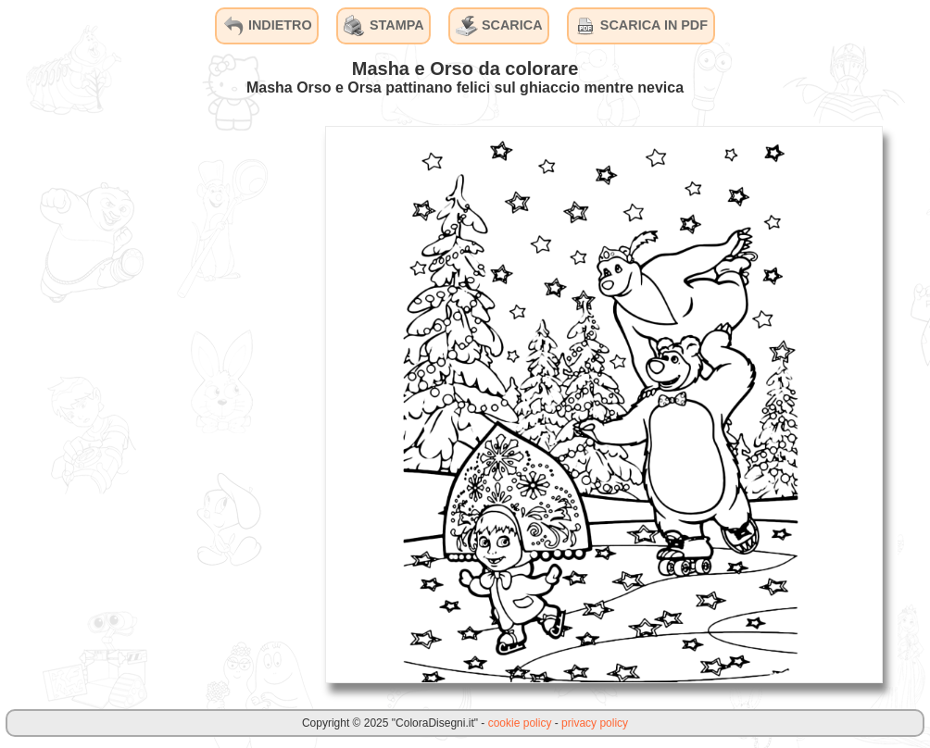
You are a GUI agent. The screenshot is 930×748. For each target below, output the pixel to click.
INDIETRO (267, 26)
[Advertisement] (171, 403)
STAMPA (384, 26)
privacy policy (594, 723)
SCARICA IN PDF (641, 26)
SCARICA (499, 26)
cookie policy (520, 723)
